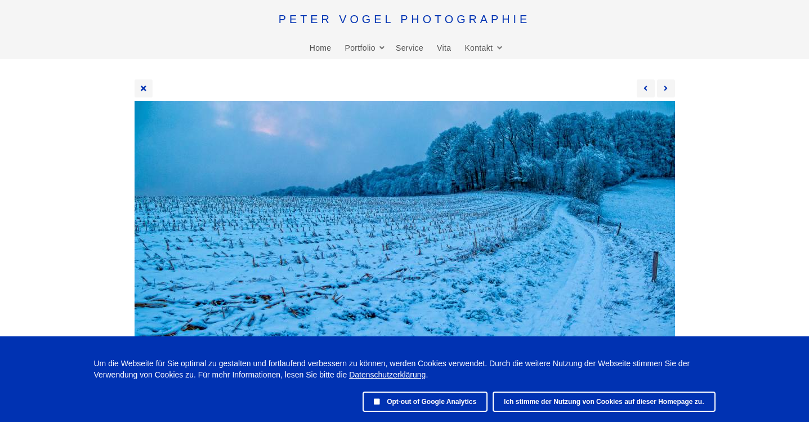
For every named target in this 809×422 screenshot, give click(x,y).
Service (409, 47)
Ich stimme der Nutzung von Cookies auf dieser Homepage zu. (604, 402)
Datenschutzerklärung (387, 374)
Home (321, 47)
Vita (444, 47)
